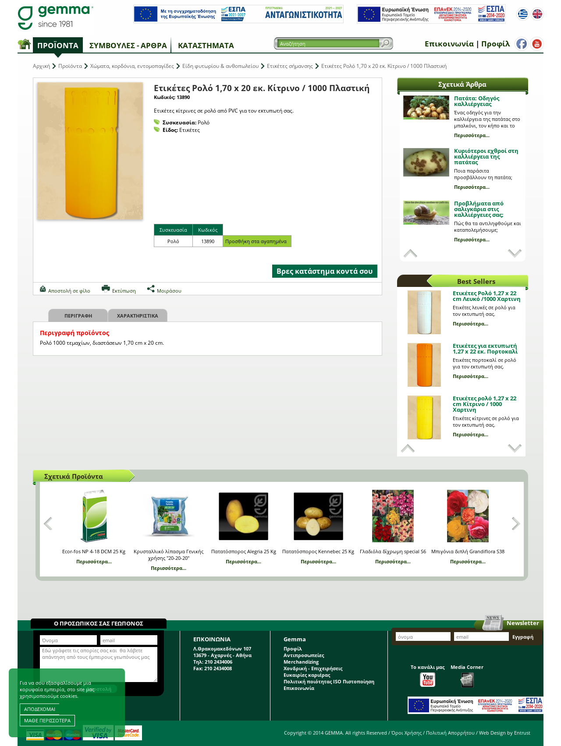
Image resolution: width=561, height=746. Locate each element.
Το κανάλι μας (427, 675)
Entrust (522, 732)
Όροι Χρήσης (406, 732)
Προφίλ (495, 44)
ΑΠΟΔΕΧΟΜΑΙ (39, 709)
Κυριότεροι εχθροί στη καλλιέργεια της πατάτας (486, 156)
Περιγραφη (78, 315)
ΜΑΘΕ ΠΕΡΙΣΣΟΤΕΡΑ (47, 720)
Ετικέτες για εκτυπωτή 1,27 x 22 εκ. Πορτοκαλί (485, 348)
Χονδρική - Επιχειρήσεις (313, 668)
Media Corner (467, 676)
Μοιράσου (169, 290)
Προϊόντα (57, 45)
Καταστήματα (206, 45)
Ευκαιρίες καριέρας (307, 675)
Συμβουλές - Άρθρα (128, 45)
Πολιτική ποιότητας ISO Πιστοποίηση (329, 681)
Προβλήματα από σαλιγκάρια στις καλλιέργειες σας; (479, 209)
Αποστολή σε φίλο (69, 290)
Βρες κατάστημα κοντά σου (325, 271)
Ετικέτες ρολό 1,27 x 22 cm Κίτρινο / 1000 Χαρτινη (484, 404)
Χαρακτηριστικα (137, 315)
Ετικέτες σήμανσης (290, 66)
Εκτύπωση (124, 290)
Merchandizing (301, 661)
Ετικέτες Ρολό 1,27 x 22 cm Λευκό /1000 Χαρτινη (487, 296)
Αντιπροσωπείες (304, 655)
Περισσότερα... (472, 135)
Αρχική (41, 66)
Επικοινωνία (449, 44)
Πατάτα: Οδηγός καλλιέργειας (476, 101)
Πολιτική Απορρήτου (450, 732)
